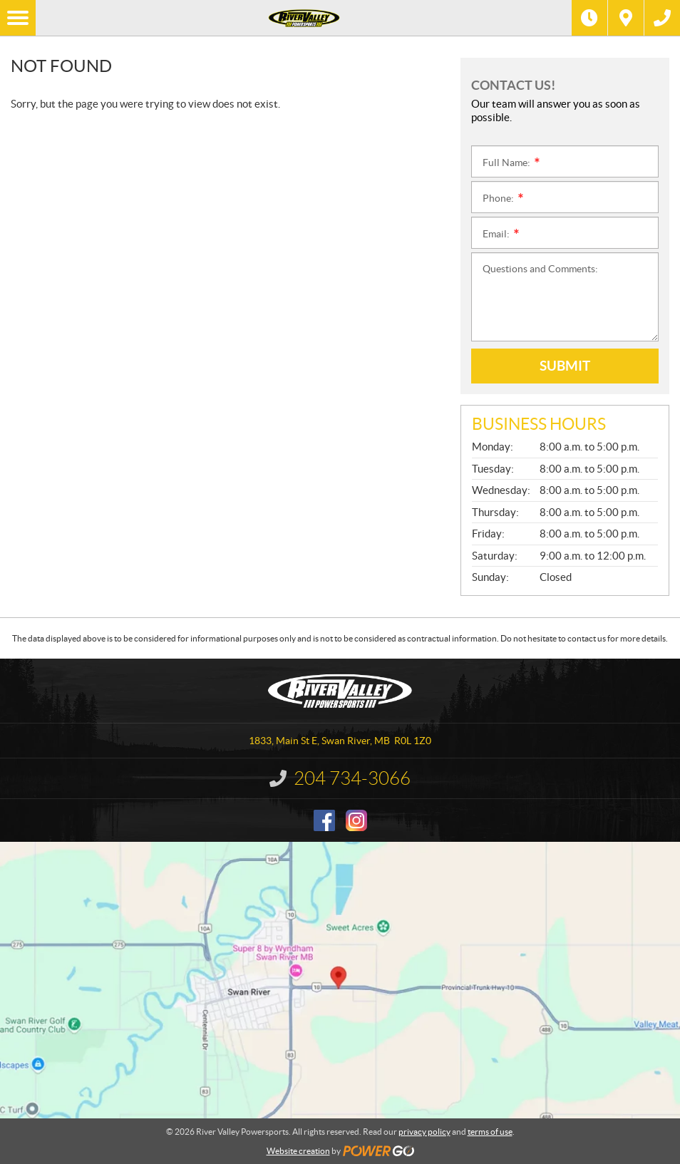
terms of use (490, 1131)
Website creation (298, 1150)
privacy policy (424, 1131)
